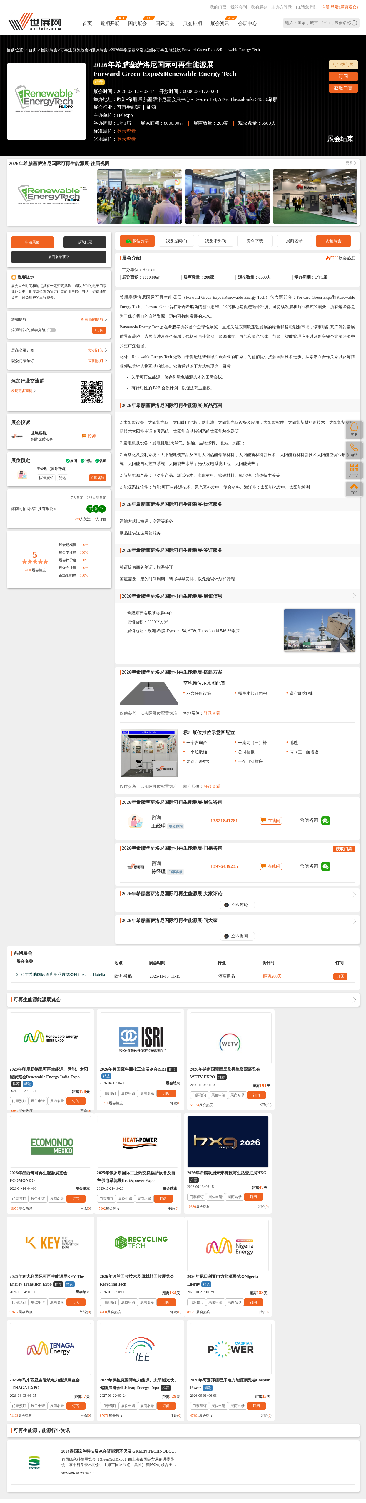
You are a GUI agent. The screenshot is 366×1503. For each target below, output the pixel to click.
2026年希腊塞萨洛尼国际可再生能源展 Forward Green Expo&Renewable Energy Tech (185, 50)
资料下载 (255, 241)
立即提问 (239, 936)
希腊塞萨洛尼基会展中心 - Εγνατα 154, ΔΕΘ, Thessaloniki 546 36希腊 (208, 99)
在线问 (274, 820)
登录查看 (126, 131)
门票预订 (19, 1101)
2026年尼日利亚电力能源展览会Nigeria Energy (45, 1280)
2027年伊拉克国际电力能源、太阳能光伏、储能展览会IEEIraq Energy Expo (226, 1280)
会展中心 (247, 23)
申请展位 (32, 242)
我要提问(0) (176, 241)
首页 (87, 23)
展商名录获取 (58, 257)
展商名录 (294, 241)
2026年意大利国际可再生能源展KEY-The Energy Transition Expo (224, 1177)
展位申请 (38, 1101)
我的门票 (218, 7)
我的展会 (259, 7)
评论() (84, 1111)
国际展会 (165, 23)
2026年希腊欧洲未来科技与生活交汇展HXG (138, 1177)
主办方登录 (281, 7)
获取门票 (343, 88)
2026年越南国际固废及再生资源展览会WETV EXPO (222, 1073)
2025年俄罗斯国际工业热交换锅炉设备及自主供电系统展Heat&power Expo (49, 1177)
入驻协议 (75, 1409)
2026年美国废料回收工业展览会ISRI (137, 1073)
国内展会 (137, 23)
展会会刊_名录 (146, 1409)
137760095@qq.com (255, 1446)
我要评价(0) (215, 241)
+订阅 (98, 330)
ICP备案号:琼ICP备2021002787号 (162, 1454)
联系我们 (36, 1409)
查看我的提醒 (93, 319)
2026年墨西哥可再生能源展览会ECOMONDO (305, 1073)
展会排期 (192, 23)
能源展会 (99, 50)
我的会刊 (238, 7)
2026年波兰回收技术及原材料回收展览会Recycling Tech (313, 1177)
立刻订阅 (97, 350)
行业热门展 (343, 64)
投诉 (92, 436)
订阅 (343, 76)
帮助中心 (17, 1409)
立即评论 (239, 905)
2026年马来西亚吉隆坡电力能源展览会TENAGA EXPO (133, 1280)
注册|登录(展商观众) (339, 7)
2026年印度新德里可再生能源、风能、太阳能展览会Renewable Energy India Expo (49, 1077)
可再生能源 (129, 107)
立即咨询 (98, 478)
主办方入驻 (266, 1464)
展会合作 (122, 1409)
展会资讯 (219, 23)
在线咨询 (235, 1464)
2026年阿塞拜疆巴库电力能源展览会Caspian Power (309, 1280)
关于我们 (56, 1409)
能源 (151, 107)
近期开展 (110, 23)
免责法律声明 (98, 1409)
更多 (349, 163)
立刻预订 (97, 360)
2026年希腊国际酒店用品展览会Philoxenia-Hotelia (60, 974)
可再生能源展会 (74, 50)
